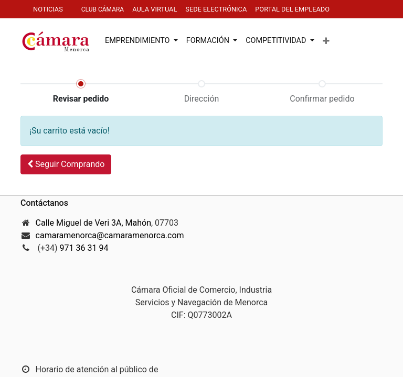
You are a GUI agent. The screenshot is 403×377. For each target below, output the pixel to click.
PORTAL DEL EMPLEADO (293, 9)
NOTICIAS (48, 9)
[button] (326, 41)
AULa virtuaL (154, 9)
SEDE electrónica (216, 9)
